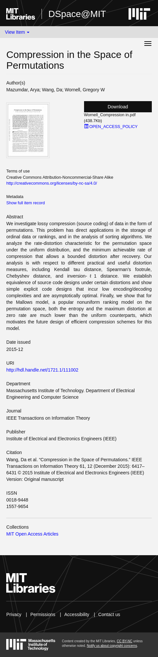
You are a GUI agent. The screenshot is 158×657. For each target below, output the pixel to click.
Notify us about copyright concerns (112, 646)
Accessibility (76, 614)
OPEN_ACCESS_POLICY (111, 126)
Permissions (42, 614)
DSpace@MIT (77, 14)
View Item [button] (17, 32)
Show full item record (25, 203)
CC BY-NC (124, 641)
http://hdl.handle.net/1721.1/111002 (42, 370)
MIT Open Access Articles (32, 534)
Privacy (13, 614)
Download (118, 106)
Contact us (109, 614)
